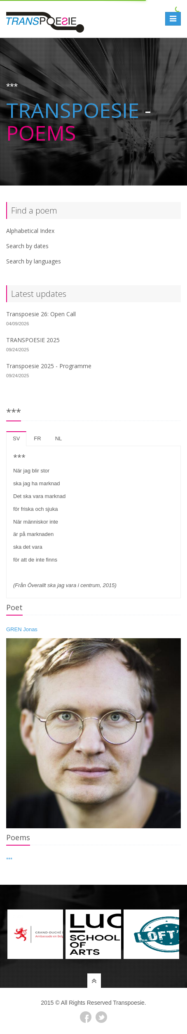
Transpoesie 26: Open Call (41, 314)
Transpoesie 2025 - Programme (48, 366)
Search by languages (33, 261)
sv (16, 438)
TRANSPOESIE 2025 (33, 340)
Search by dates (27, 246)
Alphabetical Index (30, 231)
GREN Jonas (21, 629)
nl (58, 438)
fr (37, 438)
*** (9, 859)
